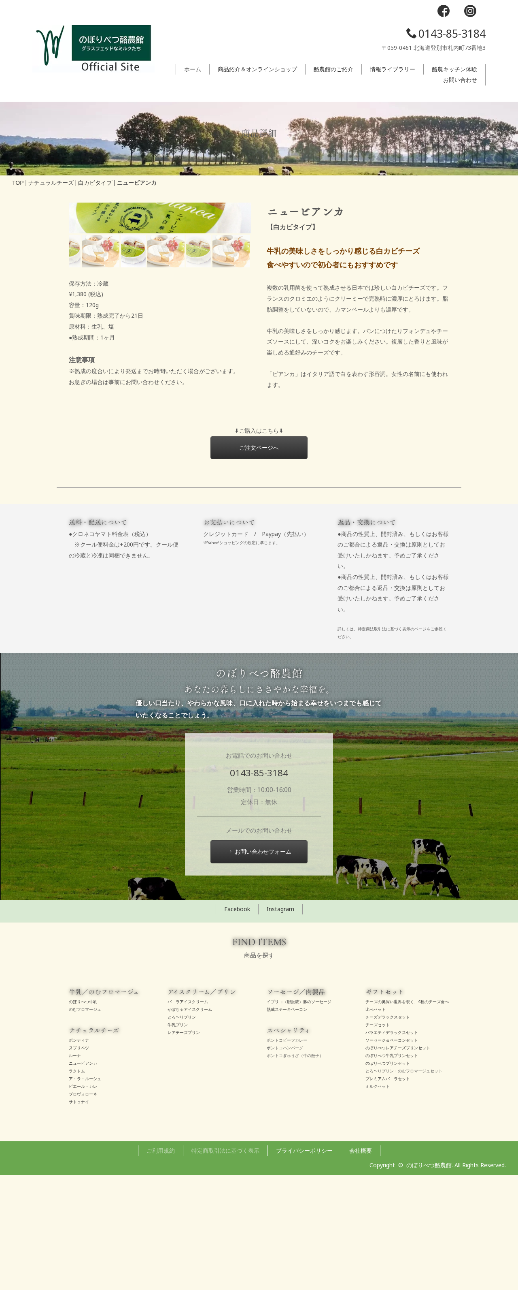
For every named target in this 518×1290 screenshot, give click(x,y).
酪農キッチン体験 (454, 69)
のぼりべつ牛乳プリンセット (391, 1170)
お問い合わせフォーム (259, 967)
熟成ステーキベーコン (287, 1124)
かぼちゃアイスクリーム (190, 1124)
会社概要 (360, 1265)
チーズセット (377, 1140)
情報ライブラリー (392, 69)
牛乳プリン (178, 1140)
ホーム (192, 69)
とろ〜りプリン (182, 1132)
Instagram (280, 1024)
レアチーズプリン (184, 1147)
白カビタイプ (95, 182)
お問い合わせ (460, 79)
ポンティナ (79, 1155)
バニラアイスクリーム (188, 1116)
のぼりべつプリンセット (387, 1178)
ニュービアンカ (83, 1178)
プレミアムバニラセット (387, 1193)
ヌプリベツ (79, 1163)
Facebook (237, 1024)
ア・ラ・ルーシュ (85, 1193)
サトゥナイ (79, 1217)
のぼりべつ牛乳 (83, 1116)
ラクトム (77, 1186)
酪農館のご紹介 (333, 69)
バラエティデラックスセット (391, 1147)
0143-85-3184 (446, 33)
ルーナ (75, 1170)
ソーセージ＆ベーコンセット (391, 1155)
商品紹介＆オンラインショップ (257, 69)
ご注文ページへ (259, 562)
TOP (17, 182)
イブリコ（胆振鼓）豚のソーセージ (299, 1116)
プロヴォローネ (83, 1209)
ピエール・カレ (83, 1201)
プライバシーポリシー (304, 1265)
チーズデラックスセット (387, 1132)
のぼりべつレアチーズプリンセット (397, 1163)
